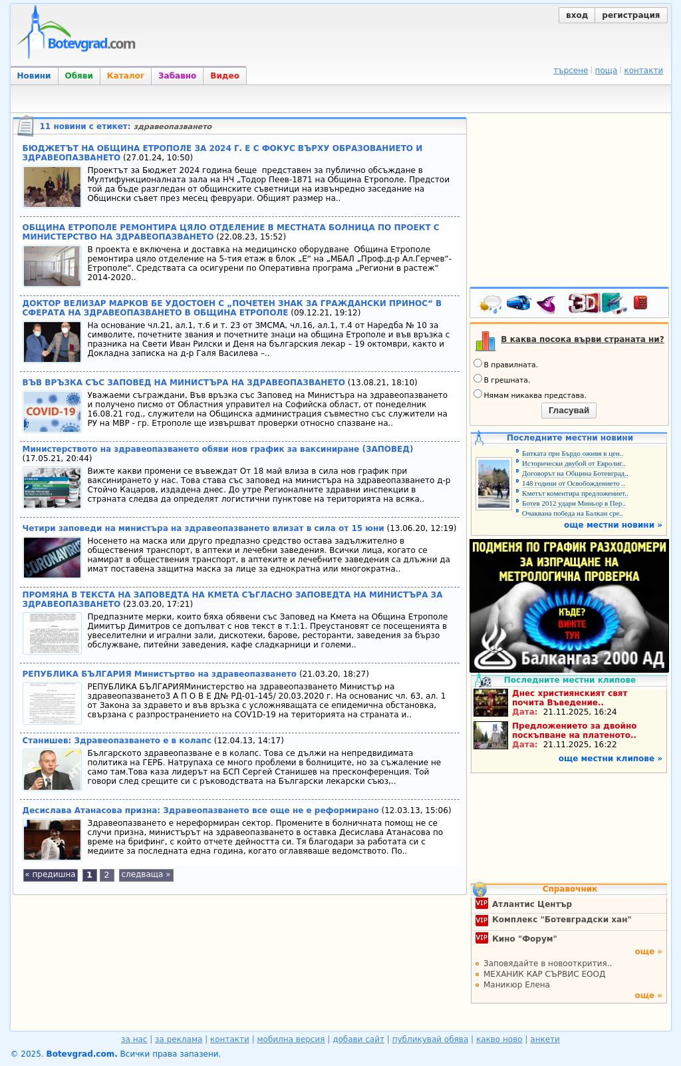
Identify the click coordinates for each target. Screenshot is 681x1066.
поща (606, 70)
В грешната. (502, 379)
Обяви (79, 76)
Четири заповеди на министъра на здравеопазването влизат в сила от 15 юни (203, 528)
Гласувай (569, 410)
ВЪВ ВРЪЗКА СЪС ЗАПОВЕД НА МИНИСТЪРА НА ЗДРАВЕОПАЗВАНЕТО (184, 382)
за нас (134, 1039)
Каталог (125, 76)
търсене (570, 70)
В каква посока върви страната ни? (582, 339)
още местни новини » (613, 525)
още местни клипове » (610, 758)
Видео (224, 76)
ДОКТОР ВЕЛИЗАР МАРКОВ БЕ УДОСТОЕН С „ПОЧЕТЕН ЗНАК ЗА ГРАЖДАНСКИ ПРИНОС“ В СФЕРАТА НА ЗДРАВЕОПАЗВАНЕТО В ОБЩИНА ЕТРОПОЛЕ (232, 308)
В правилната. (506, 364)
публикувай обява (430, 1039)
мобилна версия (291, 1039)
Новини (34, 76)
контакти (643, 70)
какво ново (499, 1039)
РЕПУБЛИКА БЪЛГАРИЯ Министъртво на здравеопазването (160, 674)
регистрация (631, 15)
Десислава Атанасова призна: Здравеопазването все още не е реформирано (201, 810)
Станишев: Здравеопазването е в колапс (117, 740)
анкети (545, 1039)
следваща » (145, 874)
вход (577, 15)
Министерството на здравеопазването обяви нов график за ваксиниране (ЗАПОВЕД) (218, 449)
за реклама (178, 1039)
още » (648, 951)
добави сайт (358, 1039)
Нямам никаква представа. (530, 394)
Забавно (177, 76)
